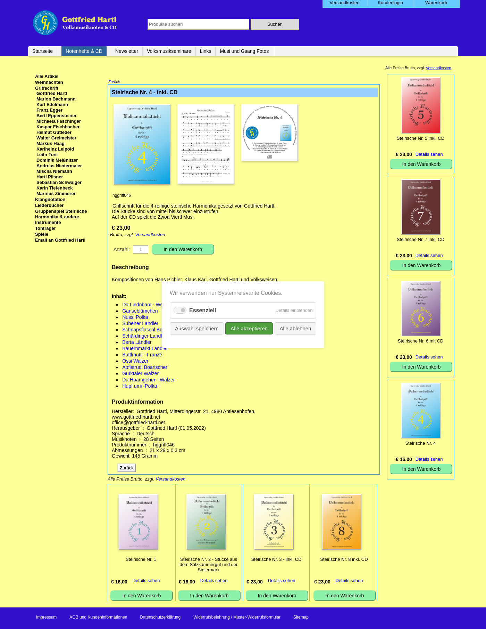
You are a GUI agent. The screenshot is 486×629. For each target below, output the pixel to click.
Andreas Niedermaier (59, 165)
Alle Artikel (46, 76)
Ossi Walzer (135, 361)
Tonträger (45, 228)
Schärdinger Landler (144, 336)
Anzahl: (122, 250)
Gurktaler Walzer (140, 374)
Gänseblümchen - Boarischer (153, 311)
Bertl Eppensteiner (56, 115)
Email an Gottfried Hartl (60, 240)
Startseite (42, 51)
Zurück (114, 82)
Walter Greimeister (56, 137)
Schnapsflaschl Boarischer (151, 330)
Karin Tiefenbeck (54, 188)
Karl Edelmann (52, 104)
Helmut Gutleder (54, 132)
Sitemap (301, 617)
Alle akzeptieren (249, 328)
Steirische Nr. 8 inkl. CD (344, 560)
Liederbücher (49, 205)
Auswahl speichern (197, 328)
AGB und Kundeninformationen (98, 617)
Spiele (41, 234)
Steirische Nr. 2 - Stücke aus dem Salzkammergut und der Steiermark (209, 565)
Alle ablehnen (295, 328)
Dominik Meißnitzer (57, 160)
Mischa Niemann (54, 171)
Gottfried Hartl (51, 93)
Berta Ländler (137, 343)
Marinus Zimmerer (56, 193)
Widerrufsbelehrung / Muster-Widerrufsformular (236, 617)
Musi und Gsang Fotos (244, 51)
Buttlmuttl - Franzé (142, 355)
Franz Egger (49, 110)
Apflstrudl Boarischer (144, 368)
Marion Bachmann (56, 99)
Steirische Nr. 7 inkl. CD (420, 239)
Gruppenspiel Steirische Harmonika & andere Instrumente (61, 217)
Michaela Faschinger (58, 121)
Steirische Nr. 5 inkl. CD (420, 138)
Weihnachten (49, 82)
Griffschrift (46, 88)
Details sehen (146, 581)
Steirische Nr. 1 (141, 560)
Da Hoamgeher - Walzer (148, 380)
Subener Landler (140, 324)
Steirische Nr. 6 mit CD (420, 341)
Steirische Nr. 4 (420, 443)
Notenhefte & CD (84, 51)
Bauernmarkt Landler (145, 349)
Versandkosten (150, 235)
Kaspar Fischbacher (57, 126)
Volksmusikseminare (169, 51)
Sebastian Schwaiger (59, 182)
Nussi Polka (135, 318)
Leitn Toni (47, 154)
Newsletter (126, 51)
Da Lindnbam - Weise (145, 305)
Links (205, 51)
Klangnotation (50, 199)
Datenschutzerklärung (160, 617)
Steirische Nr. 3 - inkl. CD (276, 560)
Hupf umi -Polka (139, 386)
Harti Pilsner (49, 176)
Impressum (46, 617)
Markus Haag (50, 143)
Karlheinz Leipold (55, 149)
